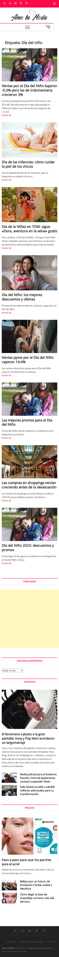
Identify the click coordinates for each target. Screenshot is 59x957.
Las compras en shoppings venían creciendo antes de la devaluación (29, 484)
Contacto (51, 942)
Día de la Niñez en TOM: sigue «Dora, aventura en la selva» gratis (29, 228)
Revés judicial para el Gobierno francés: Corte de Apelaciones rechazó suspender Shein (38, 778)
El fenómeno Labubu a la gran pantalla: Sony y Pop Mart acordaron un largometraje (28, 738)
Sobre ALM (10, 942)
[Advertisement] (29, 618)
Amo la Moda (8, 948)
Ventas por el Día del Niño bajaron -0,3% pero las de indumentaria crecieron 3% (29, 90)
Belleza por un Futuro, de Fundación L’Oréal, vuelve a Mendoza (36, 885)
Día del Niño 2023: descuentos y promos (28, 547)
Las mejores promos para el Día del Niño (27, 422)
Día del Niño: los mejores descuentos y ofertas (22, 296)
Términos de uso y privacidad (31, 942)
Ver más (10, 115)
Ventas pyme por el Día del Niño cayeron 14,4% (27, 359)
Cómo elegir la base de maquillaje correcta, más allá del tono (37, 898)
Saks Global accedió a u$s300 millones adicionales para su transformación (37, 790)
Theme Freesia (34, 948)
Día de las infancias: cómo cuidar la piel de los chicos (28, 164)
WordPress (46, 948)
